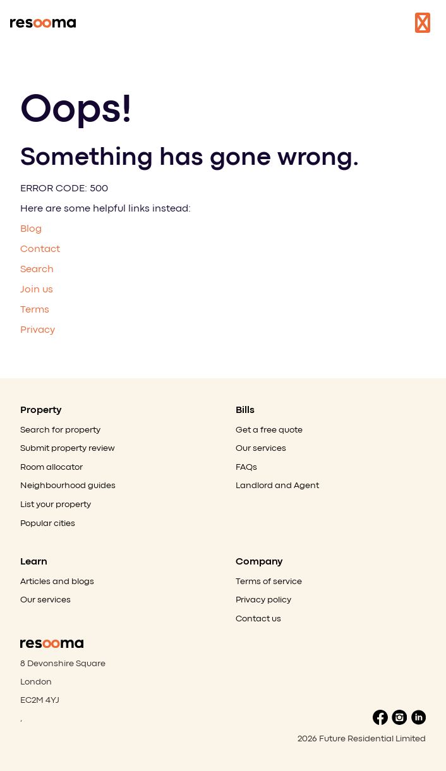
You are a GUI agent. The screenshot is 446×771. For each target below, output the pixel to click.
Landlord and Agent (277, 485)
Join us (36, 289)
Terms (34, 310)
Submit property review (67, 448)
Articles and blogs (57, 581)
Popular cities (47, 523)
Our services (261, 448)
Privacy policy (263, 600)
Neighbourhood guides (68, 485)
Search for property (60, 430)
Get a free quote (269, 430)
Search (37, 269)
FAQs (246, 467)
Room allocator (51, 467)
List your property (55, 504)
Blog (31, 229)
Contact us (258, 619)
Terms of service (269, 581)
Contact (40, 249)
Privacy (37, 330)
